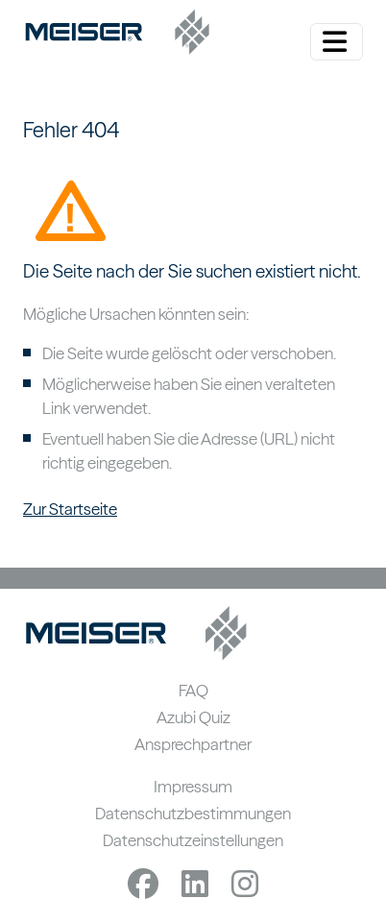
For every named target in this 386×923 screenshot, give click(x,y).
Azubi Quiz (193, 717)
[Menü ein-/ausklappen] (336, 42)
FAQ (193, 690)
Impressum (193, 786)
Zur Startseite (70, 508)
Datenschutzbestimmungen (193, 813)
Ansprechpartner (193, 744)
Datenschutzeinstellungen (193, 840)
